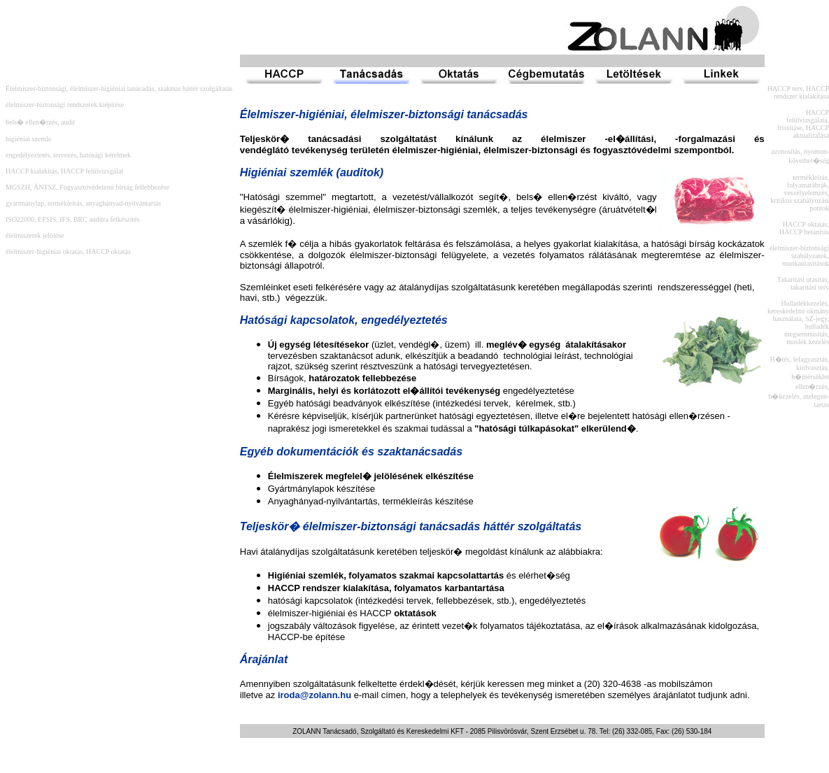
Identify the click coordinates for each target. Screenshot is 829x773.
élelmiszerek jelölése (35, 235)
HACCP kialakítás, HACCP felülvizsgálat (64, 171)
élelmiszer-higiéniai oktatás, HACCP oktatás (68, 251)
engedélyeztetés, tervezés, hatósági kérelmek (68, 155)
